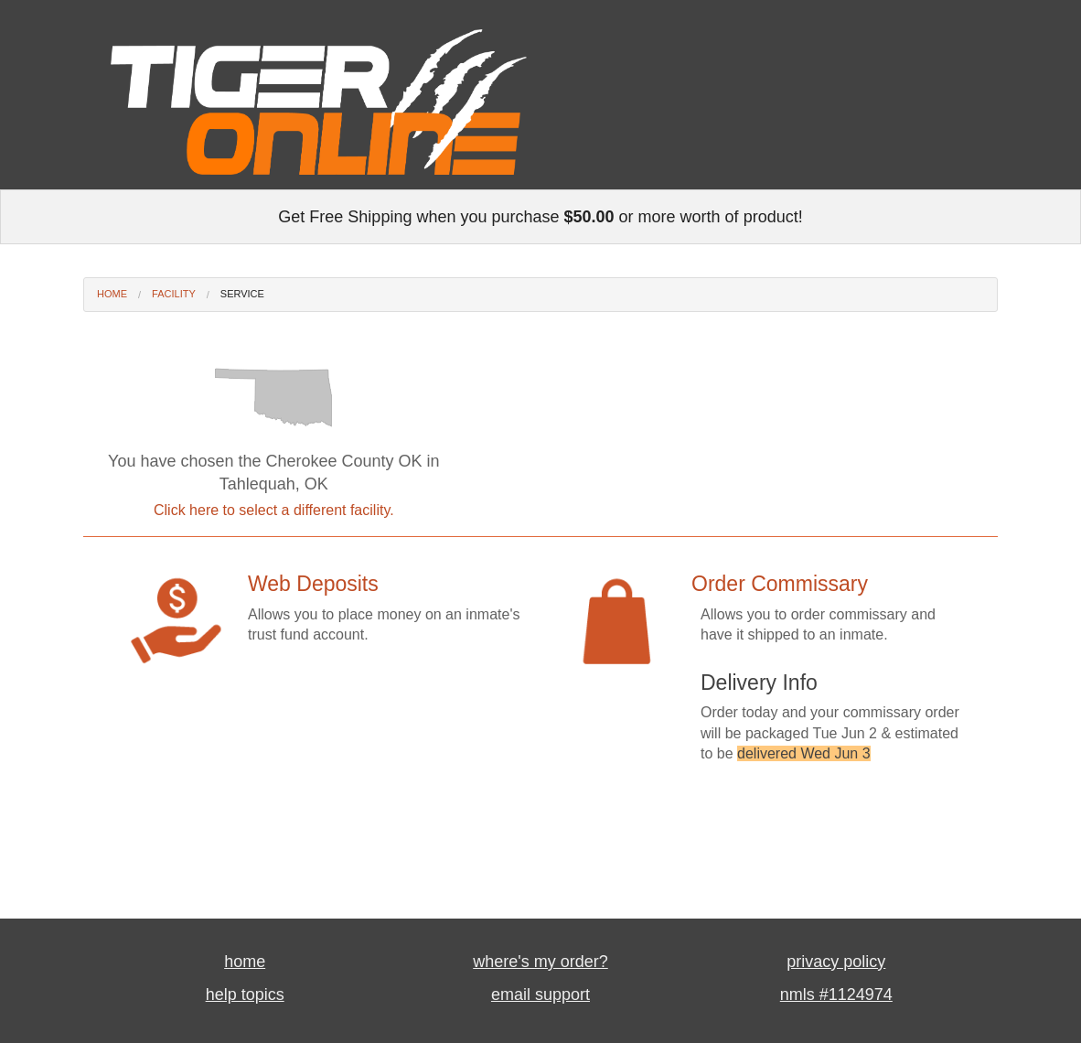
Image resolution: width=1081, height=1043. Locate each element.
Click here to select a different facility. (274, 510)
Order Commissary (779, 584)
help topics (245, 994)
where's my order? (540, 961)
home (244, 961)
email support (540, 994)
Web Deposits (313, 584)
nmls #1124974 (836, 994)
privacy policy (836, 961)
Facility (174, 293)
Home (112, 293)
